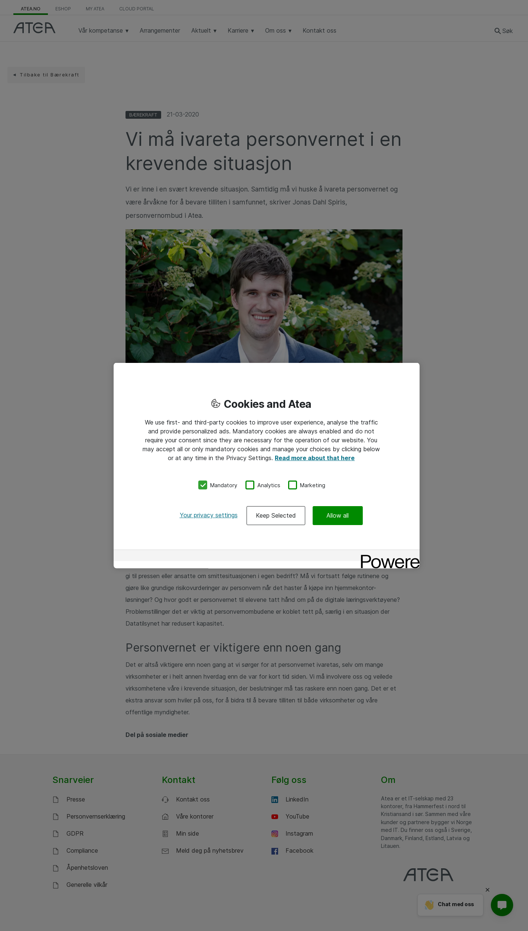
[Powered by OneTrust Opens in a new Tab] (387, 556)
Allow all (337, 515)
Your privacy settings (209, 515)
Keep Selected (276, 515)
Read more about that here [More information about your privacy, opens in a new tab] (315, 457)
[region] (267, 465)
